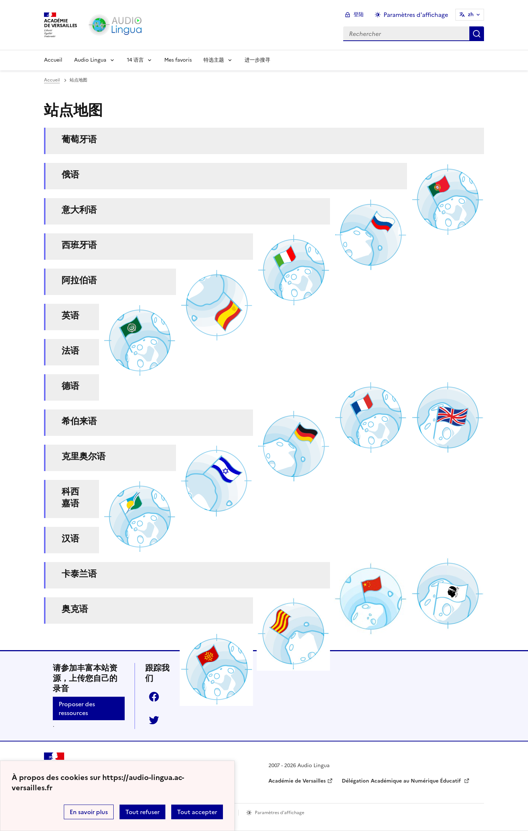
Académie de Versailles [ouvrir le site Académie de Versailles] (297, 781)
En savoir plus (89, 812)
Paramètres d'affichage (279, 812)
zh (471, 14)
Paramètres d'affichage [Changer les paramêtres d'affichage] (416, 14)
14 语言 (135, 60)
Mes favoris (178, 60)
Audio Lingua (90, 60)
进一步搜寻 (257, 60)
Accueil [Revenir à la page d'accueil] (53, 60)
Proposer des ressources (77, 708)
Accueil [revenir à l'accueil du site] (52, 80)
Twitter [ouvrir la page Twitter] (154, 720)
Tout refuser (142, 812)
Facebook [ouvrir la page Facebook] (154, 697)
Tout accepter (197, 812)
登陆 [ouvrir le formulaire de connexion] (358, 14)
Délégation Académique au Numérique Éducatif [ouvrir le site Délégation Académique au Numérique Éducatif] (402, 781)
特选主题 (213, 60)
